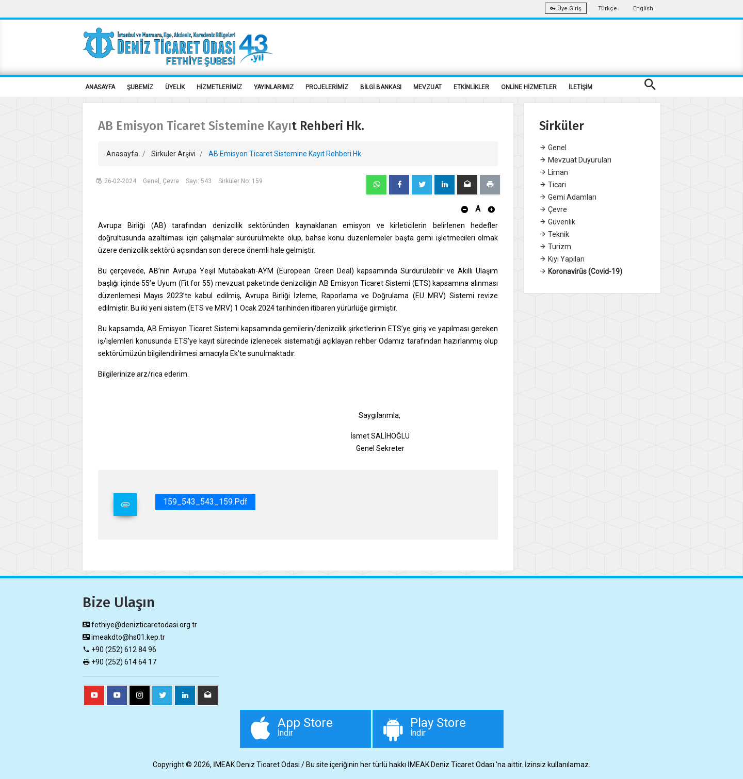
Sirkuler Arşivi (173, 154)
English (643, 8)
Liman (553, 172)
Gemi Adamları (567, 197)
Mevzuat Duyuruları (575, 160)
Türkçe (607, 8)
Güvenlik (557, 222)
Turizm (555, 246)
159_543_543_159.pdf (205, 502)
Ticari (552, 185)
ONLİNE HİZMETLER (529, 87)
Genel (553, 147)
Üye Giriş (566, 8)
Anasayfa (122, 154)
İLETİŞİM (580, 87)
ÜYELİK (175, 87)
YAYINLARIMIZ (274, 87)
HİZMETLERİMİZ (219, 87)
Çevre (553, 209)
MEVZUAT (427, 87)
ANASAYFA (100, 87)
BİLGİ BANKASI (380, 87)
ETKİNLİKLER (471, 87)
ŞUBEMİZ (140, 87)
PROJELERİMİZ (326, 87)
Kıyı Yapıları (562, 259)
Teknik (554, 234)
